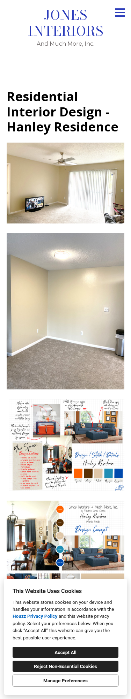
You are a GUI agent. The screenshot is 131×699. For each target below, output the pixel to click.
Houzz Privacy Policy (35, 616)
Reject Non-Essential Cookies (65, 666)
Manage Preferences (65, 680)
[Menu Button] (120, 13)
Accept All (65, 652)
